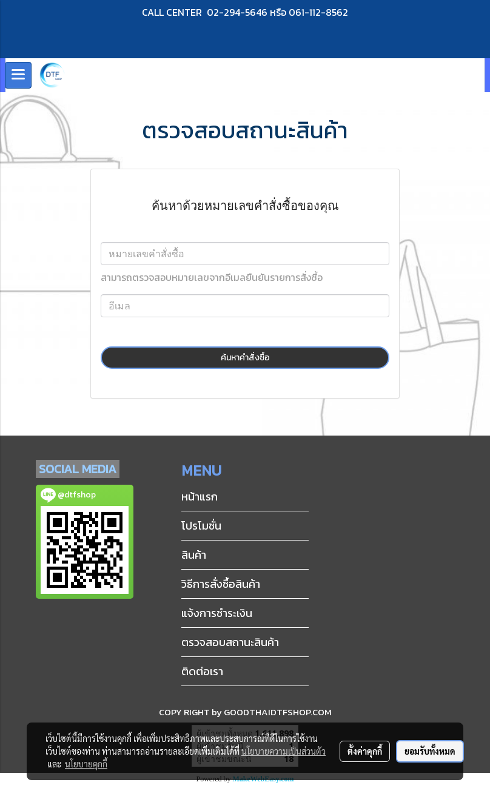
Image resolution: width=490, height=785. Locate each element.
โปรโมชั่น (201, 525)
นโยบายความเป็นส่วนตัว (283, 751)
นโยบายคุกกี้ (86, 763)
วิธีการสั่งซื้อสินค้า (220, 584)
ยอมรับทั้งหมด (429, 751)
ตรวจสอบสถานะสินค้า (230, 642)
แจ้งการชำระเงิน (216, 613)
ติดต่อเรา (202, 671)
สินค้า (193, 555)
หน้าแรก (199, 496)
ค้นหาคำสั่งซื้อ (245, 357)
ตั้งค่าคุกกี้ (364, 751)
